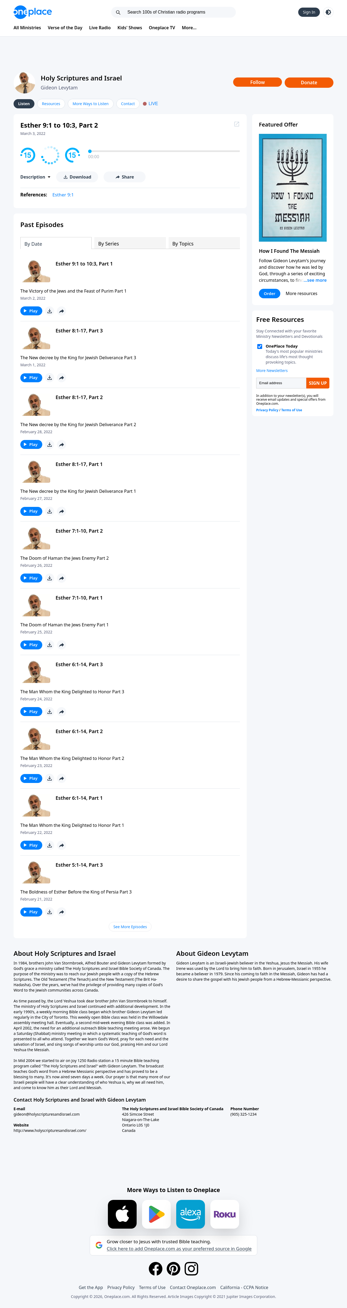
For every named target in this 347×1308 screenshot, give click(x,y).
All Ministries (27, 28)
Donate (309, 82)
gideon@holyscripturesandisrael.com (47, 1114)
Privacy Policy (121, 1287)
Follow (257, 82)
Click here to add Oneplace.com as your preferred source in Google (179, 1249)
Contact (128, 103)
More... (189, 28)
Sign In (309, 12)
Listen (24, 103)
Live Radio (100, 28)
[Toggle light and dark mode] (328, 12)
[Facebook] (155, 1268)
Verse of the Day (65, 28)
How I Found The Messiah (289, 251)
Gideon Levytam (59, 87)
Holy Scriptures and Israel (81, 77)
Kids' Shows (129, 28)
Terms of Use (152, 1287)
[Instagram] (191, 1268)
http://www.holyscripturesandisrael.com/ (50, 1130)
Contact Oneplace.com (193, 1287)
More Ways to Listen (91, 103)
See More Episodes (130, 926)
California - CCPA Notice (244, 1287)
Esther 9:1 (63, 195)
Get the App (91, 1287)
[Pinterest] (173, 1268)
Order (269, 293)
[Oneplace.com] (33, 12)
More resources (301, 293)
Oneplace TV (162, 28)
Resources (51, 103)
